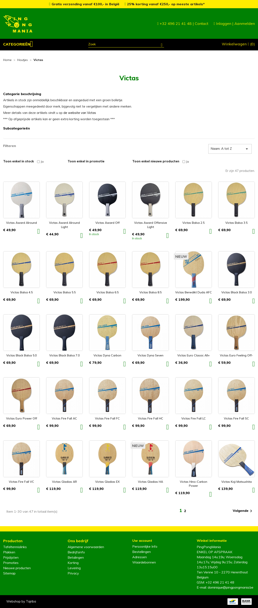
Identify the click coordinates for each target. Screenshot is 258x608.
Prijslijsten (11, 557)
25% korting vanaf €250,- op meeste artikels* (165, 4)
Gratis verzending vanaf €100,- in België (84, 4)
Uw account (142, 540)
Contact (201, 23)
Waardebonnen (144, 562)
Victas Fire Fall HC (150, 418)
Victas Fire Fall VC (21, 482)
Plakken (9, 552)
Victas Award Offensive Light (150, 225)
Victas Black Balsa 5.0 (21, 355)
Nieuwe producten (17, 568)
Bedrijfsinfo (76, 552)
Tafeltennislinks (15, 547)
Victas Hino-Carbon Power (193, 484)
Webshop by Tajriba (21, 601)
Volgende (243, 511)
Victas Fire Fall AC (64, 418)
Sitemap (9, 573)
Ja (42, 161)
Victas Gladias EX (107, 482)
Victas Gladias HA (150, 482)
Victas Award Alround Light (64, 225)
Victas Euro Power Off (21, 418)
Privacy (73, 573)
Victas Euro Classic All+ (193, 355)
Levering (74, 568)
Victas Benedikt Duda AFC (193, 292)
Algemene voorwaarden (86, 547)
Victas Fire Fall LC (193, 418)
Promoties (11, 563)
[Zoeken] (126, 44)
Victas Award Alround (21, 223)
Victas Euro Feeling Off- (236, 355)
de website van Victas (79, 113)
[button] (18, 44)
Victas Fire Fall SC (236, 418)
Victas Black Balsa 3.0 (236, 292)
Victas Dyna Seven (150, 355)
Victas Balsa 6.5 (107, 292)
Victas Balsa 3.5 (236, 223)
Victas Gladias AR (64, 482)
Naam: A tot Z (230, 148)
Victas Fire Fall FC (107, 418)
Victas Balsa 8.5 (150, 292)
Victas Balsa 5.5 (64, 292)
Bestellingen (141, 552)
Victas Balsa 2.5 (193, 223)
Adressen (139, 557)
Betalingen (76, 557)
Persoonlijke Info (144, 546)
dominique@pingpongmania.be (230, 587)
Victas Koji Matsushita (236, 482)
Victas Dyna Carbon (107, 355)
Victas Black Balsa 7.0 (64, 355)
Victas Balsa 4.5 (22, 292)
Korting (73, 563)
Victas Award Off (107, 223)
